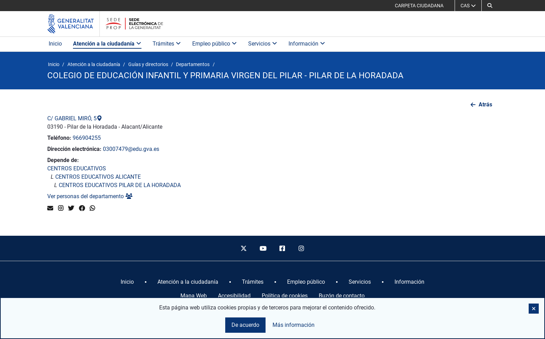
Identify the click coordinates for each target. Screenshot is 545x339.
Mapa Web (193, 295)
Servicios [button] (262, 43)
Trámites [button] (167, 43)
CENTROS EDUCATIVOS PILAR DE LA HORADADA (120, 185)
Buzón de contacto (342, 295)
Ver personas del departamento (89, 196)
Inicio (55, 43)
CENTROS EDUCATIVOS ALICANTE (98, 176)
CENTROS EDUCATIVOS (76, 168)
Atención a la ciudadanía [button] (107, 43)
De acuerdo (245, 325)
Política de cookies (285, 295)
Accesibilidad (234, 295)
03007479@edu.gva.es (131, 149)
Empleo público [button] (214, 43)
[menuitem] (127, 282)
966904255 (87, 138)
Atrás (485, 104)
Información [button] (306, 43)
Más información (293, 325)
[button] (490, 5)
